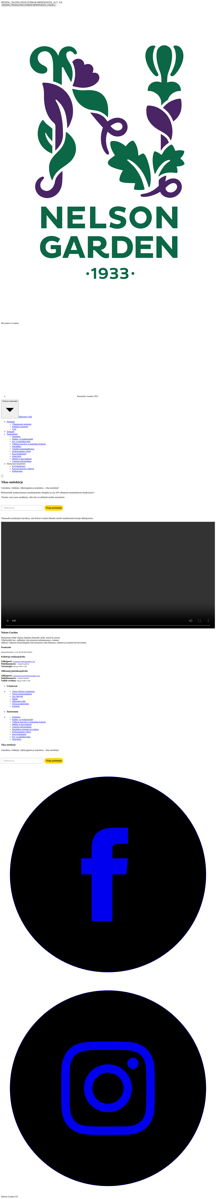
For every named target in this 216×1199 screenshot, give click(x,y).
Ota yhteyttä (17, 696)
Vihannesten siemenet (21, 424)
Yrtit (14, 429)
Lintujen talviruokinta (21, 461)
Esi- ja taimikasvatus (21, 441)
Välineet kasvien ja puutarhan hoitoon (29, 444)
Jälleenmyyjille (25, 417)
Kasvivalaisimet (19, 454)
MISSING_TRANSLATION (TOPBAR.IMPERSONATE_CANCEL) (28, 5)
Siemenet (16, 436)
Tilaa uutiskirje (54, 507)
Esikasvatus (17, 471)
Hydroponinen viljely (21, 451)
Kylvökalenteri (18, 466)
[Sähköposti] (22, 508)
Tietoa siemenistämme (22, 694)
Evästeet (16, 706)
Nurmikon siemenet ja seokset (25, 729)
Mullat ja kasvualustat (22, 459)
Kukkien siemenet (20, 426)
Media (15, 699)
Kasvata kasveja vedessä (23, 469)
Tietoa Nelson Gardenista (23, 691)
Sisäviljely (16, 456)
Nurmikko (16, 446)
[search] (2, 476)
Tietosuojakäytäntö (20, 704)
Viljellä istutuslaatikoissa (23, 449)
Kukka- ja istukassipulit (22, 439)
